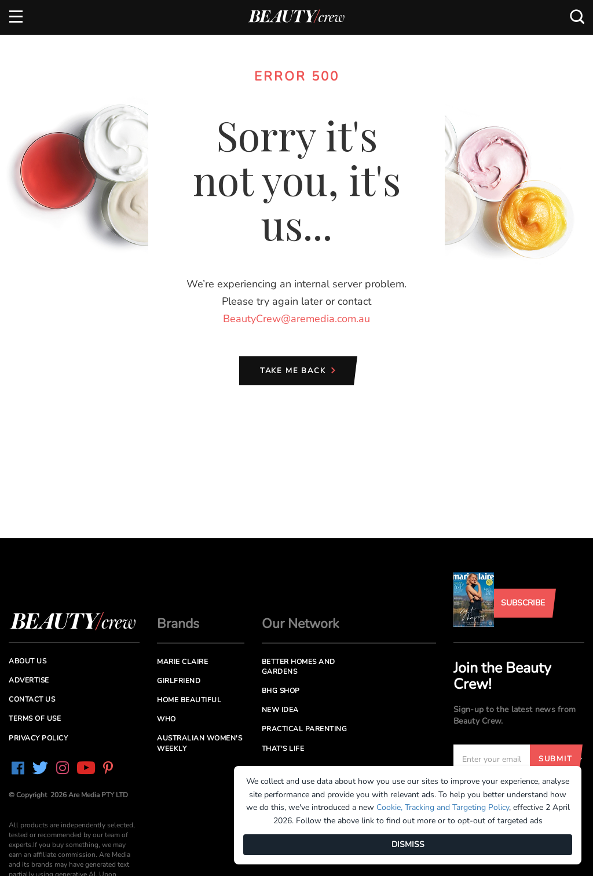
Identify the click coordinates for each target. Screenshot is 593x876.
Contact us (32, 699)
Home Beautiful (189, 700)
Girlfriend (178, 680)
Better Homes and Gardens (298, 666)
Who (166, 719)
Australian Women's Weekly (199, 743)
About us (27, 661)
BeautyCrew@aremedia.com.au (296, 319)
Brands (178, 624)
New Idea (280, 709)
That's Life (283, 748)
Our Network (300, 624)
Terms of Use (35, 718)
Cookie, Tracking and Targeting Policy (442, 807)
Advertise (29, 680)
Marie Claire (182, 661)
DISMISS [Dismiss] (407, 844)
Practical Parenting (304, 728)
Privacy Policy (38, 738)
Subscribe (523, 602)
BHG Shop (281, 690)
